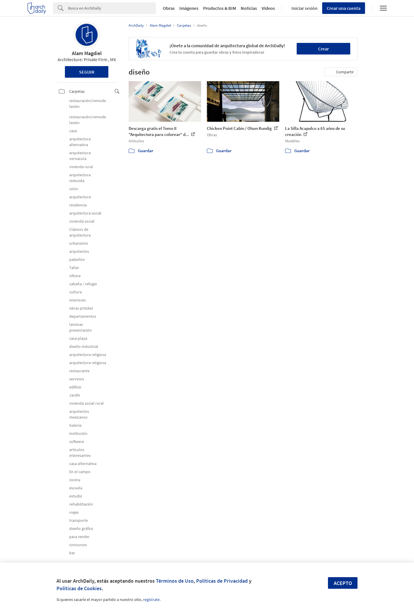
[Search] (112, 8)
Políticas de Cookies (79, 588)
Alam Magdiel (87, 53)
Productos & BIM (219, 8)
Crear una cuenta (343, 8)
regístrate (151, 599)
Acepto (343, 583)
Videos (268, 8)
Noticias (249, 8)
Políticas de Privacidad (222, 580)
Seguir (86, 72)
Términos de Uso (175, 580)
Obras (169, 8)
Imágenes (188, 8)
